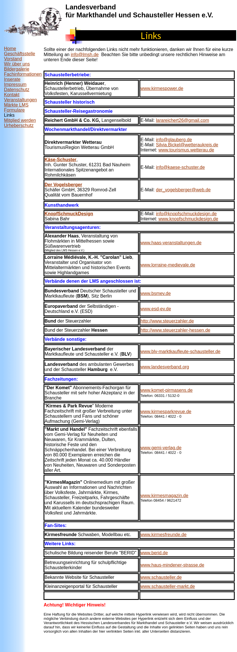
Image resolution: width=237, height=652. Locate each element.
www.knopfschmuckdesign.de (188, 218)
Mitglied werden (20, 120)
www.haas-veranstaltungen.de (171, 242)
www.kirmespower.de (162, 88)
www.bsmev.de (156, 293)
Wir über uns (17, 63)
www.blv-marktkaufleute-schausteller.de (180, 351)
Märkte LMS (16, 104)
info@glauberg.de (174, 139)
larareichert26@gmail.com (182, 120)
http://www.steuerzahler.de (167, 321)
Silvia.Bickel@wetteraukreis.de (187, 144)
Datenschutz (16, 89)
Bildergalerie (16, 69)
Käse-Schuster (61, 159)
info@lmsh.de (85, 54)
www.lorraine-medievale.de (168, 265)
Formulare (14, 110)
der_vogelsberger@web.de (183, 189)
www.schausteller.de (161, 577)
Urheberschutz (19, 125)
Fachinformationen (23, 74)
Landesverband (90, 7)
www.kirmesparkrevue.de (166, 411)
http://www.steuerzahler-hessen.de (175, 330)
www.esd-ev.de (156, 308)
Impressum (15, 84)
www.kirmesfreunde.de (164, 534)
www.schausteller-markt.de (168, 586)
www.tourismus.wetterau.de (186, 149)
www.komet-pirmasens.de (167, 390)
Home (10, 48)
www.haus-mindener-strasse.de (172, 565)
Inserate (12, 79)
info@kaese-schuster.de (180, 167)
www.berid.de (154, 552)
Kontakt (11, 94)
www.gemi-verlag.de (161, 447)
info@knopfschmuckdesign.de (186, 213)
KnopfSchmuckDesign (69, 213)
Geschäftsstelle (19, 53)
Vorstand (13, 58)
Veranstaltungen (20, 99)
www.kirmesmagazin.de (164, 495)
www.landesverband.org (165, 366)
